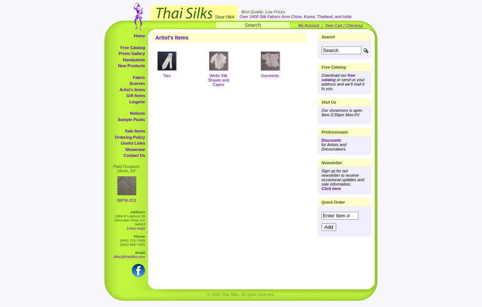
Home (139, 36)
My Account (308, 25)
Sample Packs (131, 119)
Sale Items (135, 131)
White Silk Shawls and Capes (218, 80)
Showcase (135, 149)
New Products (131, 65)
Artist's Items (132, 89)
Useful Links (133, 143)
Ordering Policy (130, 137)
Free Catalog (132, 47)
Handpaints (134, 60)
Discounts (331, 140)
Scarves (137, 83)
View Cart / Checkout (344, 25)
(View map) (136, 228)
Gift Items (135, 95)
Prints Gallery (131, 53)
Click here (331, 188)
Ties (167, 75)
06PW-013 (126, 200)
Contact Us (134, 155)
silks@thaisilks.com (129, 257)
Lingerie (137, 102)
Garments (270, 75)
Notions (137, 113)
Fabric (139, 77)
